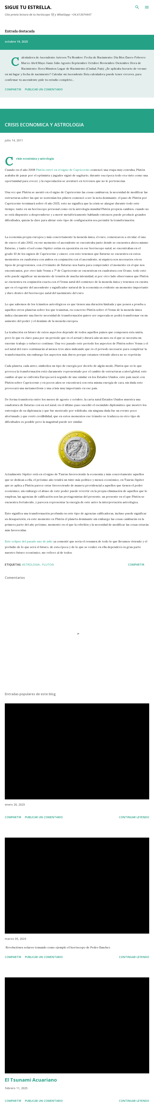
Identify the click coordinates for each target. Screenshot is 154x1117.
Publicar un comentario (44, 89)
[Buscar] (137, 7)
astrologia (31, 564)
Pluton (48, 564)
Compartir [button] (13, 89)
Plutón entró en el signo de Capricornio (62, 170)
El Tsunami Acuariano (31, 1079)
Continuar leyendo (134, 817)
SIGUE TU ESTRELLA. (28, 7)
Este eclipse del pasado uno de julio (29, 541)
